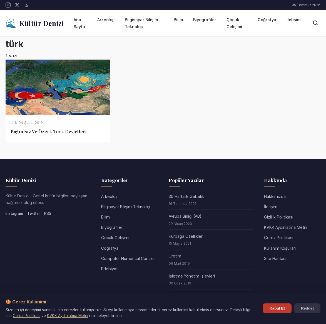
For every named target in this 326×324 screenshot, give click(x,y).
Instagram (14, 213)
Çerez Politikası (278, 237)
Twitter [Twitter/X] (33, 213)
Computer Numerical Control (128, 258)
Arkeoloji (106, 19)
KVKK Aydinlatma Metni (67, 315)
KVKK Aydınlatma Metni (285, 227)
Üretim (175, 256)
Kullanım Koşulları (280, 248)
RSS (47, 213)
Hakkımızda (275, 196)
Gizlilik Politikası (278, 217)
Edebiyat (109, 268)
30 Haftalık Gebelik (186, 196)
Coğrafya (267, 19)
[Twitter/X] (17, 5)
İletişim (293, 19)
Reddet (307, 308)
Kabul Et (277, 308)
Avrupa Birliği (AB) (185, 216)
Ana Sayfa (79, 23)
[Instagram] (8, 5)
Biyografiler (204, 19)
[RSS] (26, 5)
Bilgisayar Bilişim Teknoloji (141, 23)
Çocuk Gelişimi (234, 23)
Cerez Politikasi (26, 315)
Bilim (178, 19)
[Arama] (315, 23)
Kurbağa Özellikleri (186, 236)
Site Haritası (275, 258)
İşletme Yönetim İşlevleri (192, 276)
